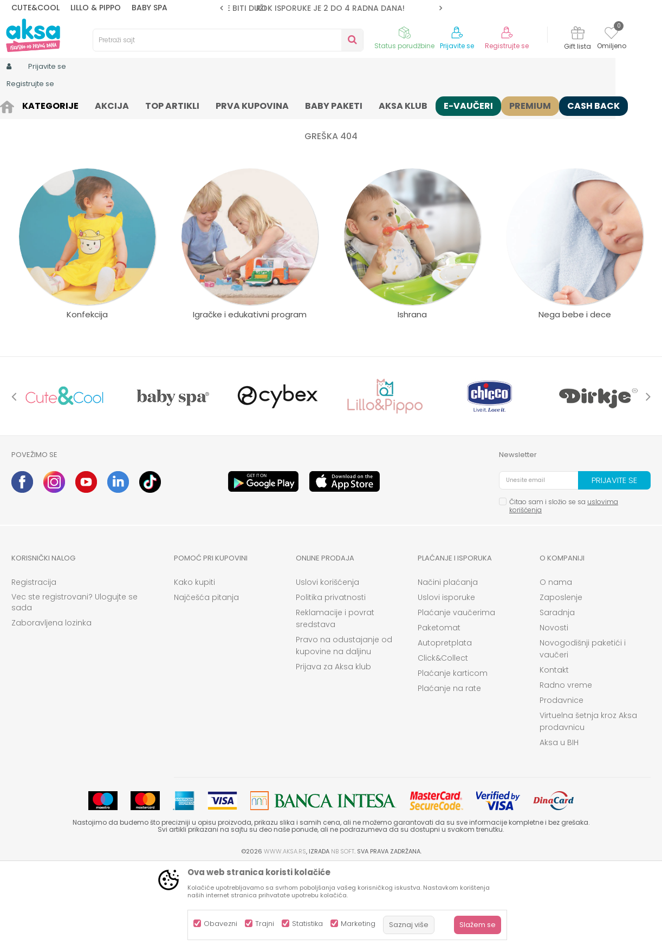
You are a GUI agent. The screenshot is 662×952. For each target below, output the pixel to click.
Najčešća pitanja (206, 681)
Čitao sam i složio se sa (563, 590)
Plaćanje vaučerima (456, 696)
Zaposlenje (561, 681)
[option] (331, 8)
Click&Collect (443, 741)
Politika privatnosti (331, 681)
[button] (228, 40)
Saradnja (557, 696)
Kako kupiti (194, 666)
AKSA (19, 104)
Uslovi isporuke (446, 681)
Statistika (307, 924)
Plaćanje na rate (449, 772)
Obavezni (220, 924)
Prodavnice (561, 784)
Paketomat (439, 711)
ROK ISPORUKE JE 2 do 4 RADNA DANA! (330, 8)
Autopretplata (445, 726)
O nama (556, 666)
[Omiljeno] (611, 35)
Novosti (554, 711)
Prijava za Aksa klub (333, 750)
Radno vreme (566, 769)
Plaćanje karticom (453, 757)
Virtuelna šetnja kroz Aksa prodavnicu (588, 805)
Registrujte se (507, 46)
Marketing (358, 924)
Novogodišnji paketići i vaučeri (583, 732)
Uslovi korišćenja (327, 666)
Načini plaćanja (448, 666)
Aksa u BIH (559, 826)
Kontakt (554, 753)
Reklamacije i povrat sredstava (335, 702)
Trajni (264, 924)
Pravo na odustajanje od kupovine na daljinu (344, 729)
